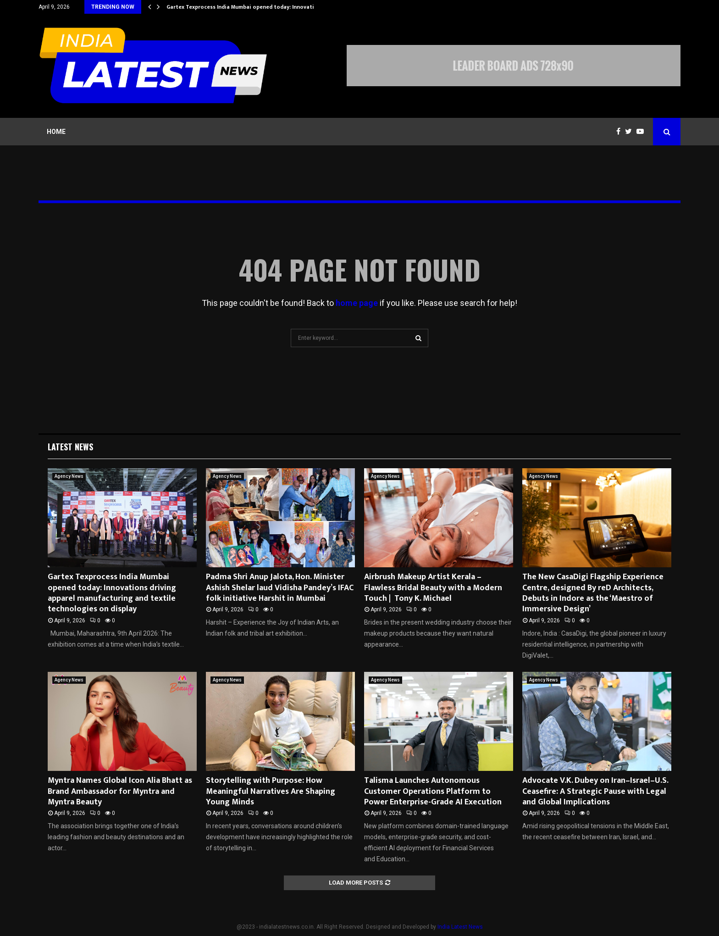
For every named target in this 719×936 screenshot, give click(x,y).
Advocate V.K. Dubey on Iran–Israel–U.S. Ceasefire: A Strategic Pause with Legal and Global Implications (595, 791)
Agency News (69, 476)
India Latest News (460, 927)
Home (56, 131)
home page (357, 303)
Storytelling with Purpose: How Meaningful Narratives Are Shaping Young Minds (270, 791)
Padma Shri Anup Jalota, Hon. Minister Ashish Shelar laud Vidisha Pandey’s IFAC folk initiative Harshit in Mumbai (280, 587)
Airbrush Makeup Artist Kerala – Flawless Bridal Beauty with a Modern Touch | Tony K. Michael (433, 587)
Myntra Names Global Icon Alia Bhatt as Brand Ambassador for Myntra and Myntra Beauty (120, 791)
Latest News (70, 447)
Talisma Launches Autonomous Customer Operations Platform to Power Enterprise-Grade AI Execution (433, 791)
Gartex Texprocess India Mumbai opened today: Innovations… (247, 6)
